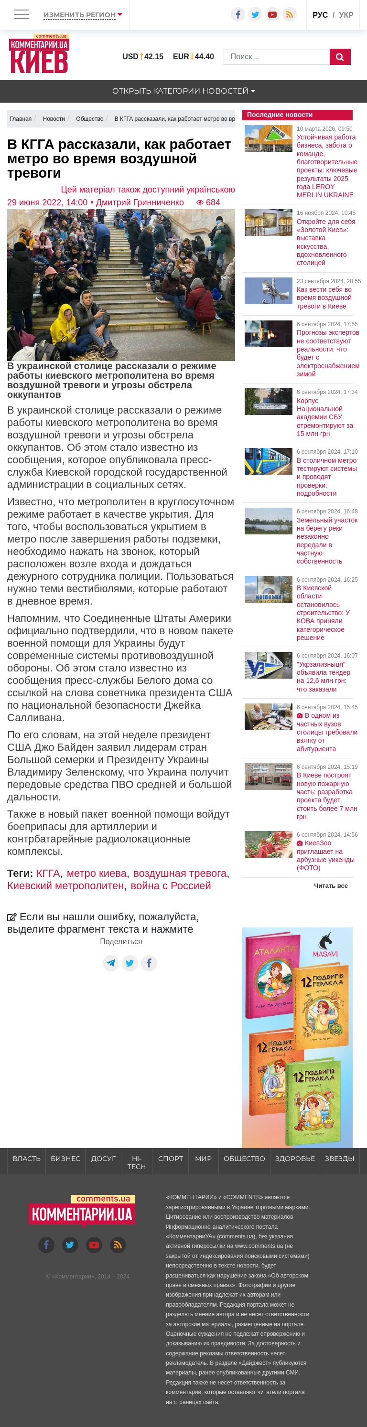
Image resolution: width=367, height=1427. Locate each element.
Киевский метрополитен (65, 886)
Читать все (331, 885)
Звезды (340, 1158)
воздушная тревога (180, 873)
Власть (26, 1158)
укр (346, 15)
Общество (244, 1158)
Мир (203, 1158)
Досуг (103, 1158)
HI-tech (137, 1162)
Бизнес (65, 1158)
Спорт (170, 1158)
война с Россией (171, 886)
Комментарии (73, 1276)
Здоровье (295, 1158)
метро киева (97, 873)
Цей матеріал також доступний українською (148, 189)
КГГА (48, 873)
